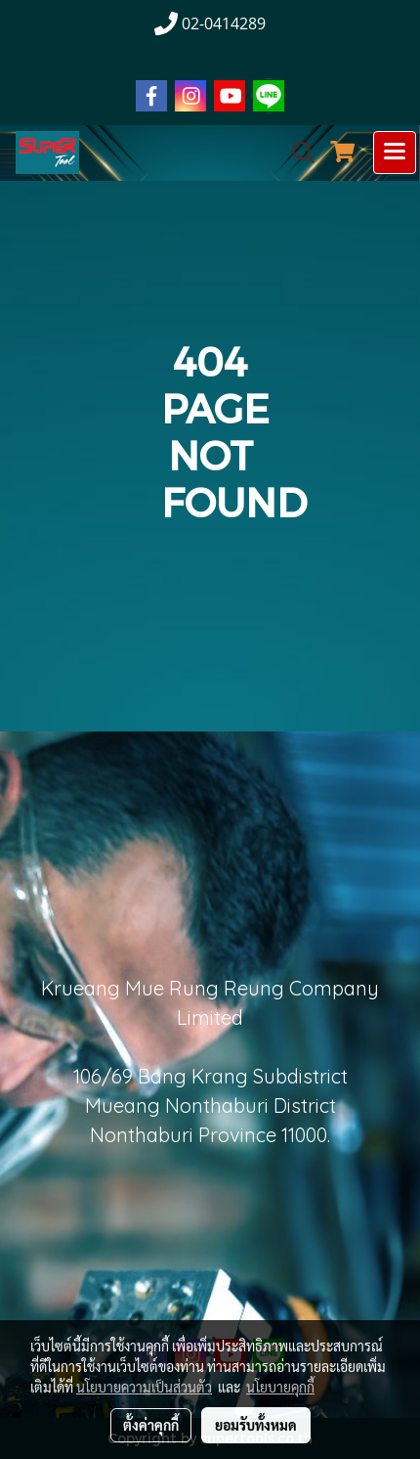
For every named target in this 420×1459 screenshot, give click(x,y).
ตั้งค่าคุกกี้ (151, 1425)
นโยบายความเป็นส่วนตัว (144, 1386)
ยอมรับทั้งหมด (256, 1425)
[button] (296, 152)
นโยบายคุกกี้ (280, 1386)
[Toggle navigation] (394, 152)
